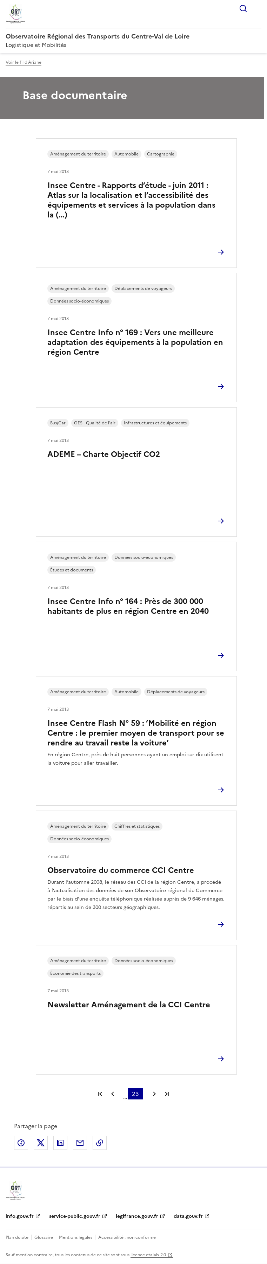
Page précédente (112, 1093)
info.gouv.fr (20, 1216)
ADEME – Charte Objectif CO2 (103, 454)
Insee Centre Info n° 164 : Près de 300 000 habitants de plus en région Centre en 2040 (128, 606)
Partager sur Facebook (21, 1143)
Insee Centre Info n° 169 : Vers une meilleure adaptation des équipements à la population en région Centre (135, 342)
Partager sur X (41, 1143)
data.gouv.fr (188, 1216)
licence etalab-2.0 (148, 1255)
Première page (100, 1093)
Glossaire (43, 1237)
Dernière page (167, 1093)
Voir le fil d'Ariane (23, 62)
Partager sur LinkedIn (60, 1143)
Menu (257, 8)
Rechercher (243, 8)
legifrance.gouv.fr (137, 1216)
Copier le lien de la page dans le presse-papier (100, 1143)
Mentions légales (75, 1237)
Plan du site (17, 1237)
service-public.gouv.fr (74, 1216)
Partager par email (80, 1143)
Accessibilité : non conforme (127, 1237)
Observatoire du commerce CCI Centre (120, 870)
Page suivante (154, 1093)
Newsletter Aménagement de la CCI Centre (128, 1004)
